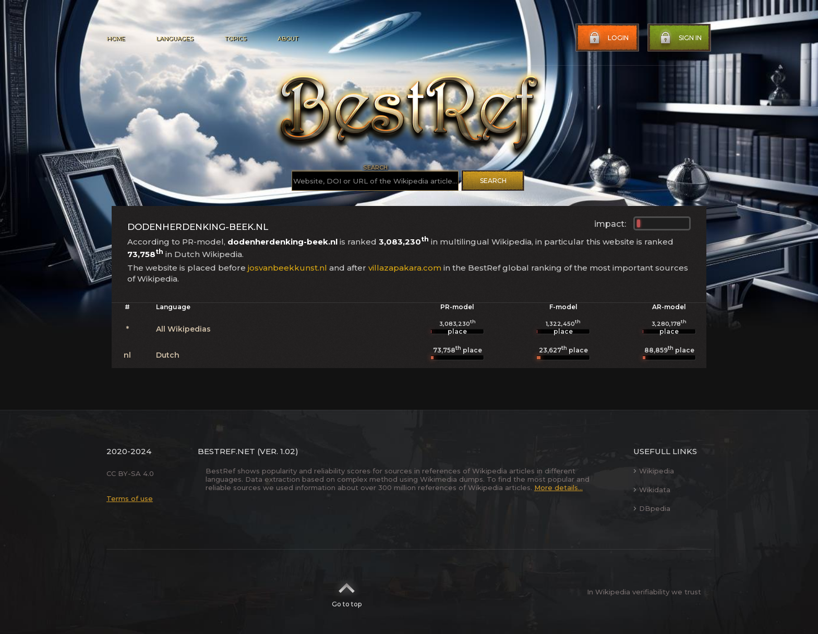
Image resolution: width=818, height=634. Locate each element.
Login (608, 38)
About (288, 38)
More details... (558, 487)
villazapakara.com (404, 268)
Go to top (346, 592)
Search (493, 181)
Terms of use (129, 498)
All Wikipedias (183, 329)
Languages (174, 38)
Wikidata (651, 489)
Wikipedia (653, 471)
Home (115, 38)
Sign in (680, 38)
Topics (235, 38)
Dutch (167, 355)
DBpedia (651, 508)
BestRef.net (226, 451)
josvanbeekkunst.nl (287, 268)
